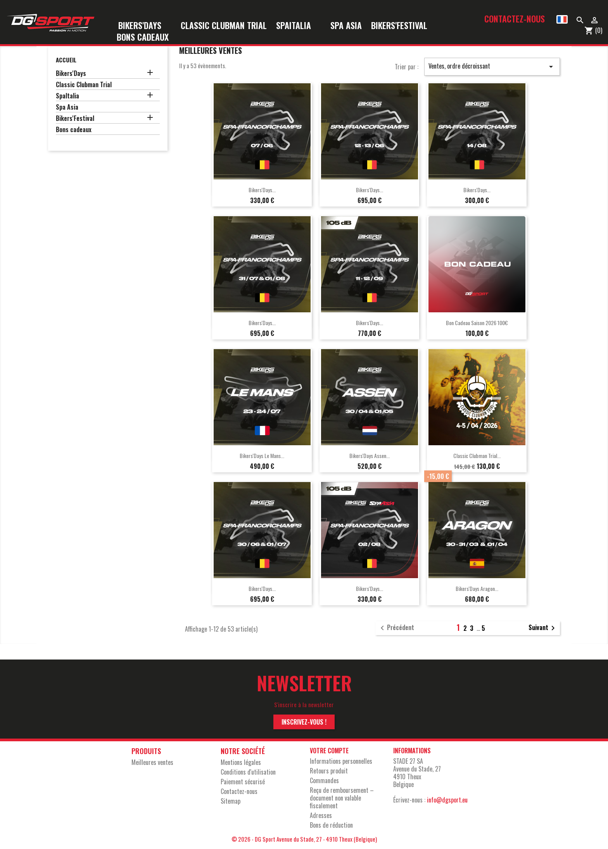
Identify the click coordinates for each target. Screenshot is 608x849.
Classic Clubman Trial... (477, 455)
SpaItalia (298, 25)
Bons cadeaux (143, 37)
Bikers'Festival (404, 25)
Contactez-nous (514, 18)
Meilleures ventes (152, 762)
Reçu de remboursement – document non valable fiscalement (342, 797)
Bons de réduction (331, 825)
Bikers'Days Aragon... (477, 588)
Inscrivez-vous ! (304, 722)
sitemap (230, 801)
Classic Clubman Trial (224, 25)
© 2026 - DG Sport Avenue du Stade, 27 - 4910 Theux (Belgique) (304, 839)
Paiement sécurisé (243, 781)
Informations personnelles (341, 761)
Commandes (324, 780)
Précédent (396, 628)
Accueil (66, 59)
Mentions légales (241, 762)
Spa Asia (346, 25)
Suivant (543, 628)
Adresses (321, 815)
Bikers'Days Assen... (369, 455)
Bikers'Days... (262, 190)
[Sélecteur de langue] (562, 19)
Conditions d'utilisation (248, 772)
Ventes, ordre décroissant (492, 66)
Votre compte (329, 750)
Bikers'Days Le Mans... (262, 455)
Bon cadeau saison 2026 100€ (477, 323)
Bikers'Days (144, 25)
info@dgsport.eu (447, 799)
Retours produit (329, 770)
